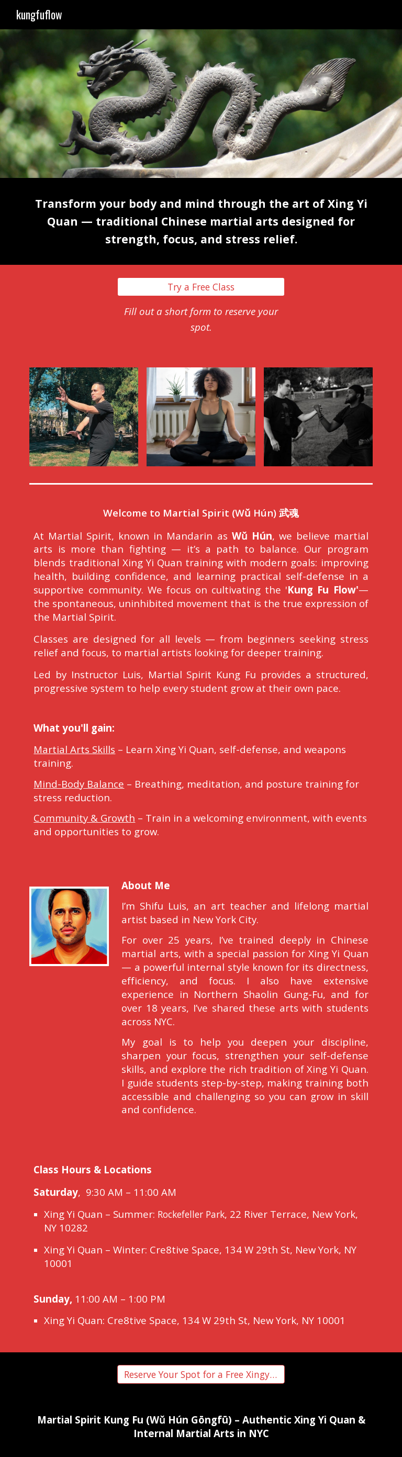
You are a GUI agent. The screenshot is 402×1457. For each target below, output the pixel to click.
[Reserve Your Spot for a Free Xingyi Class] (201, 1374)
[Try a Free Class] (201, 287)
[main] (200, 221)
